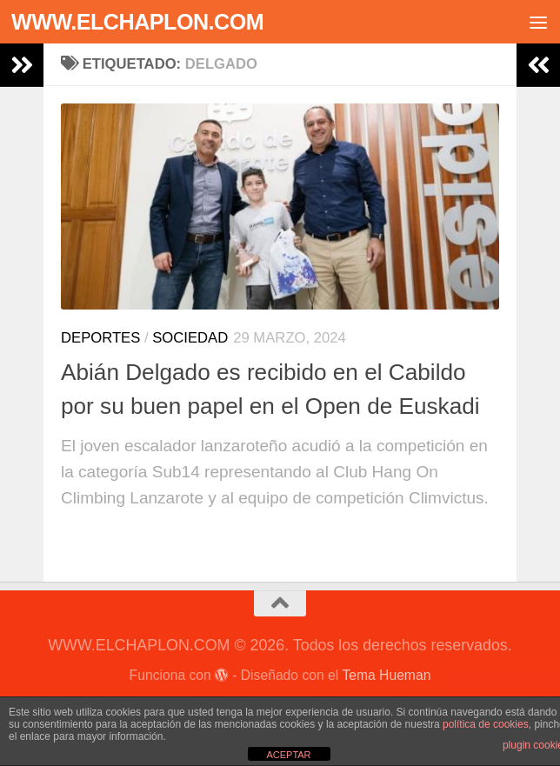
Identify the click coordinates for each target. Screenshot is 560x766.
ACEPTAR (288, 754)
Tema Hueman (386, 675)
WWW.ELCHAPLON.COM (137, 22)
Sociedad (190, 338)
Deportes (100, 338)
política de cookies (486, 724)
